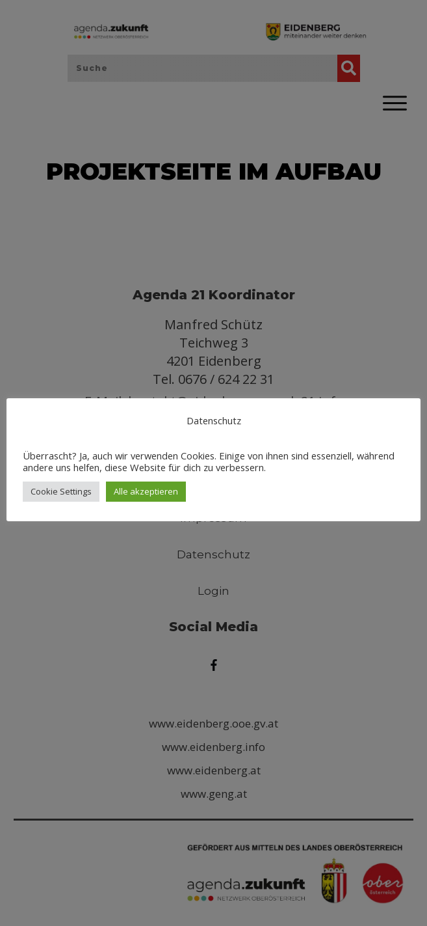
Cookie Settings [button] (61, 491)
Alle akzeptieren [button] (146, 491)
